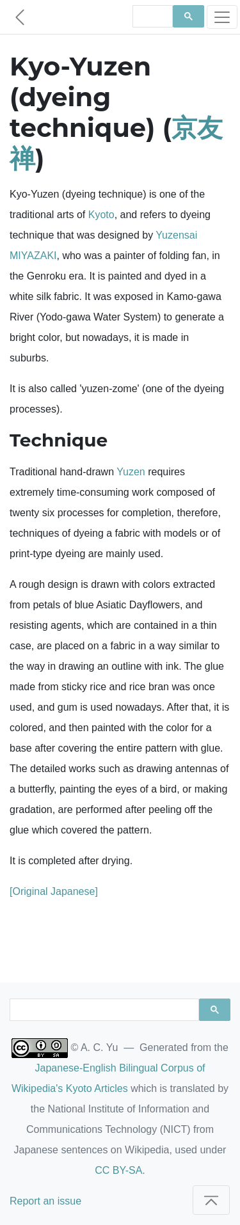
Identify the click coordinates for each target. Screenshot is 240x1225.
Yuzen (130, 471)
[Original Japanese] (54, 891)
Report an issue (45, 1201)
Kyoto (101, 214)
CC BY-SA (118, 1170)
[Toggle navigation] (222, 17)
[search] (151, 16)
